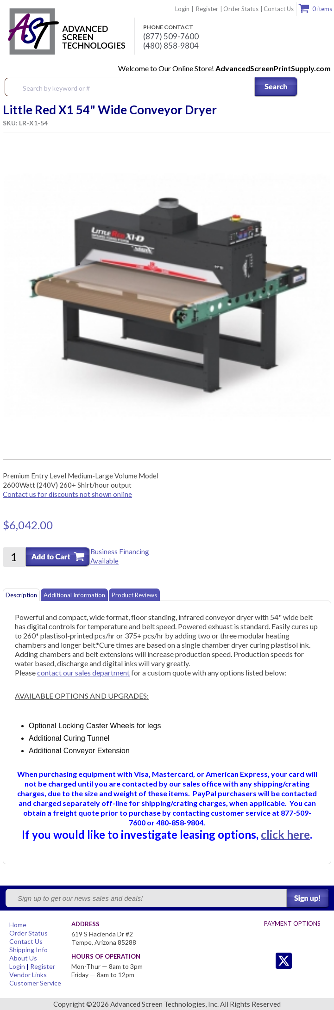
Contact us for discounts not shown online (67, 494)
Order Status (240, 8)
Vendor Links (28, 975)
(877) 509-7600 (171, 36)
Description (21, 595)
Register (207, 8)
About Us (23, 958)
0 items (322, 8)
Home (17, 925)
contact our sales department (83, 672)
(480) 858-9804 (171, 45)
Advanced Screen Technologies (65, 32)
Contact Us (279, 8)
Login (182, 8)
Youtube (321, 961)
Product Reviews (134, 595)
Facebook (302, 961)
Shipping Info (28, 950)
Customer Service (35, 983)
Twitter (265, 961)
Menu (321, 87)
